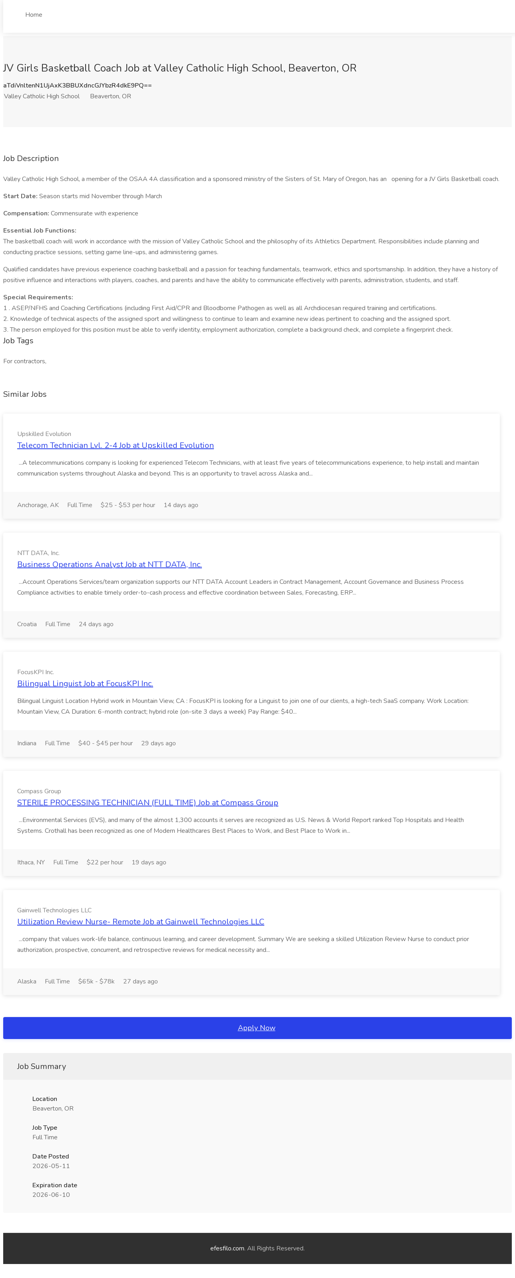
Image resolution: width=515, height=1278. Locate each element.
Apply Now (256, 1028)
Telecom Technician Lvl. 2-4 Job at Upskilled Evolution (115, 445)
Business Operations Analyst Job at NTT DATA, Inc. (109, 564)
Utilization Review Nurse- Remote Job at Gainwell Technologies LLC (140, 921)
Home (33, 14)
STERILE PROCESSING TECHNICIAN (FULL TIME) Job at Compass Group (147, 802)
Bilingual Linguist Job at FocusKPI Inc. (85, 683)
